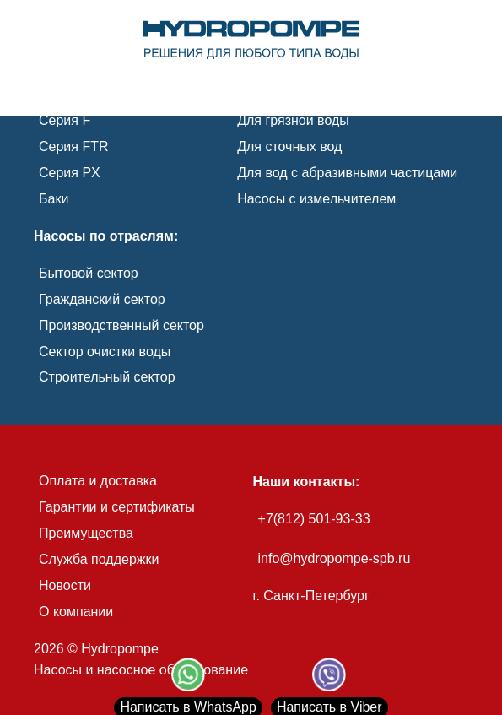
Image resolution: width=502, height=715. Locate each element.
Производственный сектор (121, 325)
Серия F (64, 120)
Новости (65, 585)
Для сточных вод (289, 146)
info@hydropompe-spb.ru (334, 558)
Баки (53, 199)
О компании (76, 611)
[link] (251, 40)
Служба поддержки (99, 559)
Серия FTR (74, 146)
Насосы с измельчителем (316, 199)
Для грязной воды (293, 120)
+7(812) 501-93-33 (314, 519)
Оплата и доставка (98, 481)
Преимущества (86, 533)
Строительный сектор (107, 377)
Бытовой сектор (88, 273)
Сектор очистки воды (104, 351)
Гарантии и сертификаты (117, 507)
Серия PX (69, 172)
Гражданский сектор (102, 299)
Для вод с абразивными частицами (347, 172)
